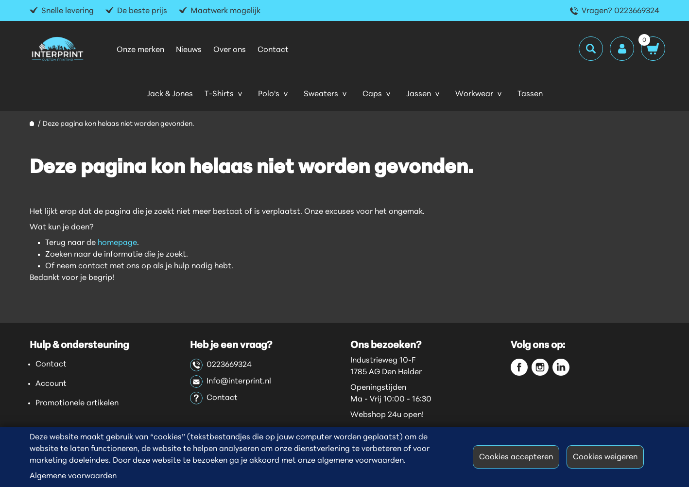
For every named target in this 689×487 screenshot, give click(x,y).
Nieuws (189, 50)
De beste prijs (142, 11)
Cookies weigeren (605, 457)
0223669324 (221, 365)
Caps (372, 94)
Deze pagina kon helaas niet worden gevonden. (118, 124)
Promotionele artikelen (77, 403)
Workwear (474, 94)
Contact (273, 50)
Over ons (229, 50)
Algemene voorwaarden (73, 476)
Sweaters (321, 94)
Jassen (418, 94)
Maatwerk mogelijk (225, 11)
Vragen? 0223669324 (620, 11)
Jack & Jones (170, 94)
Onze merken (140, 50)
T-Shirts (219, 94)
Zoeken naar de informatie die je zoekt (115, 255)
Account (51, 384)
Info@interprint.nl (230, 381)
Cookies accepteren (516, 457)
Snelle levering (67, 11)
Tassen (530, 94)
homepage (117, 243)
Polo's (268, 94)
